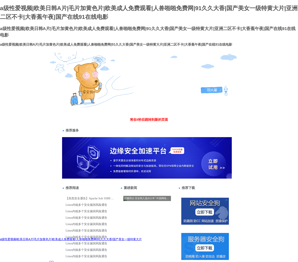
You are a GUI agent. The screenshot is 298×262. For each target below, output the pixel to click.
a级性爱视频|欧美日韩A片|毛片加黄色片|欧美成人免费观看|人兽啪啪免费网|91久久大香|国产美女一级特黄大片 (71, 239)
